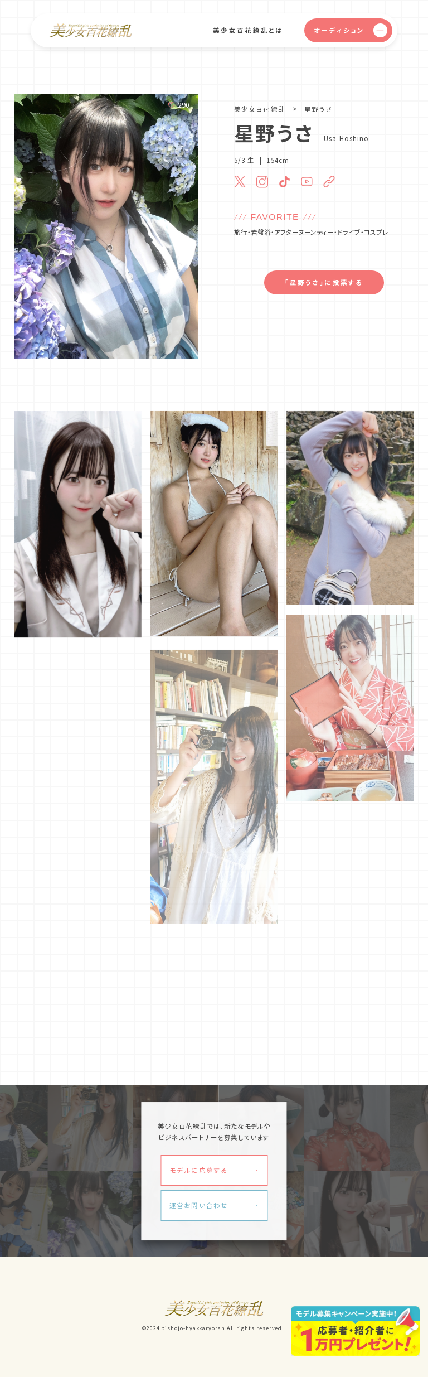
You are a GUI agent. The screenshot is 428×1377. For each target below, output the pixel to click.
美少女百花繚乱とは (248, 30)
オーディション (350, 30)
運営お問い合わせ (198, 1205)
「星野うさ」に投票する (324, 282)
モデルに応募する (198, 1170)
